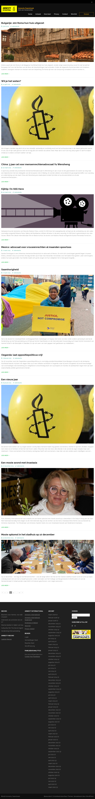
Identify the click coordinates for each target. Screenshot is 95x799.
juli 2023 (51, 695)
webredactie (15, 26)
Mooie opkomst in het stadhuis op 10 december (28, 534)
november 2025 (53, 626)
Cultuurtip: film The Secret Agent (12, 628)
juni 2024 (51, 668)
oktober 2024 (52, 659)
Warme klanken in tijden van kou (12, 625)
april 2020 (51, 784)
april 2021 (51, 760)
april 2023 (51, 698)
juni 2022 (51, 725)
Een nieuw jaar (9, 379)
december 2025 (53, 623)
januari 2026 (52, 620)
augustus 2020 (53, 775)
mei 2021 (51, 757)
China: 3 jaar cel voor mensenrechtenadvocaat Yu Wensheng (35, 164)
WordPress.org (30, 646)
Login (27, 637)
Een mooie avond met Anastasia (19, 462)
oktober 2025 (52, 629)
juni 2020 (51, 778)
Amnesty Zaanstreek (26, 8)
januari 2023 (52, 707)
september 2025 (53, 632)
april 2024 (51, 674)
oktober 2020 (52, 772)
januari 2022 (52, 739)
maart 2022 (52, 733)
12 (20, 592)
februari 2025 (52, 647)
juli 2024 (51, 665)
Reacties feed (29, 643)
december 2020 (53, 766)
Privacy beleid (29, 629)
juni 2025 (51, 638)
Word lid (74, 14)
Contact (65, 14)
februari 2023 (52, 704)
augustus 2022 (53, 722)
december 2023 (53, 680)
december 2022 (53, 710)
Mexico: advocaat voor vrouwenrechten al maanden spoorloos (36, 247)
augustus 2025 (53, 635)
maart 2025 (52, 644)
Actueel (38, 14)
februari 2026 (52, 617)
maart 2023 (52, 701)
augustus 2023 (53, 692)
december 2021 (53, 742)
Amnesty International (32, 615)
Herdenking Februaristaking (10, 631)
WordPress (90, 796)
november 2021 (53, 745)
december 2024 (53, 653)
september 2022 (53, 719)
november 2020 (53, 769)
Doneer (86, 14)
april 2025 (51, 641)
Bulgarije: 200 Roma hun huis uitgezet (22, 23)
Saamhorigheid (10, 269)
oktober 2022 (52, 716)
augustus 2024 (53, 662)
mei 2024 (51, 671)
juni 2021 (51, 754)
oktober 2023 (52, 686)
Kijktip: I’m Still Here (12, 189)
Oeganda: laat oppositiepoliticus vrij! (22, 355)
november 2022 (53, 713)
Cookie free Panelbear (32, 656)
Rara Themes (68, 796)
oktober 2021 (52, 748)
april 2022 (51, 731)
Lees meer (4, 74)
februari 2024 (52, 677)
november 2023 (53, 683)
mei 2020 (51, 781)
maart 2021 (51, 763)
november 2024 (53, 656)
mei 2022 (51, 728)
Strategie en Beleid (31, 623)
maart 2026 (52, 615)
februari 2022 (52, 736)
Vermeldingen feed (31, 640)
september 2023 (53, 689)
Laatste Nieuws (6, 639)
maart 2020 (52, 787)
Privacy (56, 14)
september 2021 (53, 751)
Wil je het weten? (11, 81)
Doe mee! (47, 14)
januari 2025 (52, 650)
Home (30, 14)
